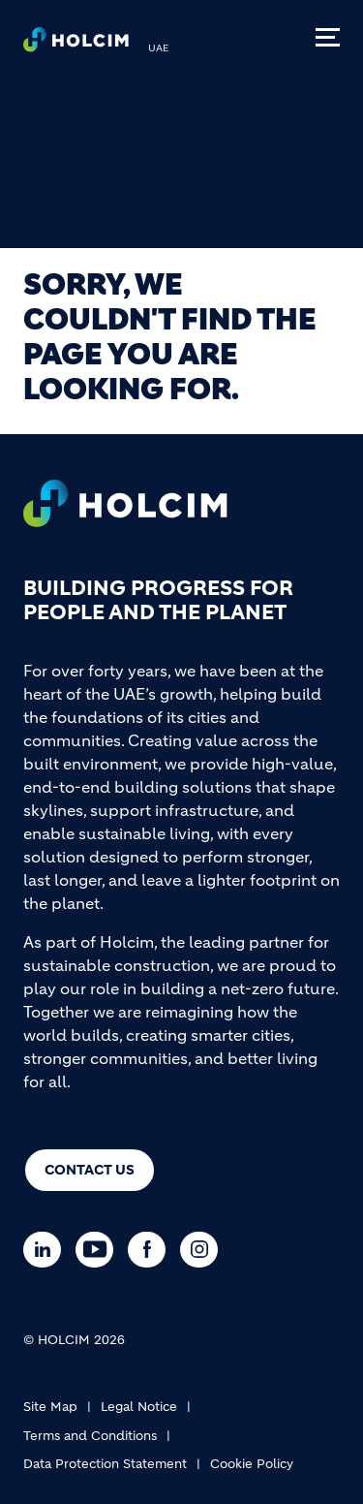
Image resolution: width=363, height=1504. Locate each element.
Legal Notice (139, 1406)
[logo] (76, 44)
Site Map (50, 1406)
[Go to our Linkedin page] (47, 1250)
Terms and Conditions (90, 1435)
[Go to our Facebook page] (151, 1250)
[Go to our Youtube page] (99, 1250)
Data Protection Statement (105, 1464)
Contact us (90, 1169)
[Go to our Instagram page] (203, 1250)
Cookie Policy (251, 1464)
